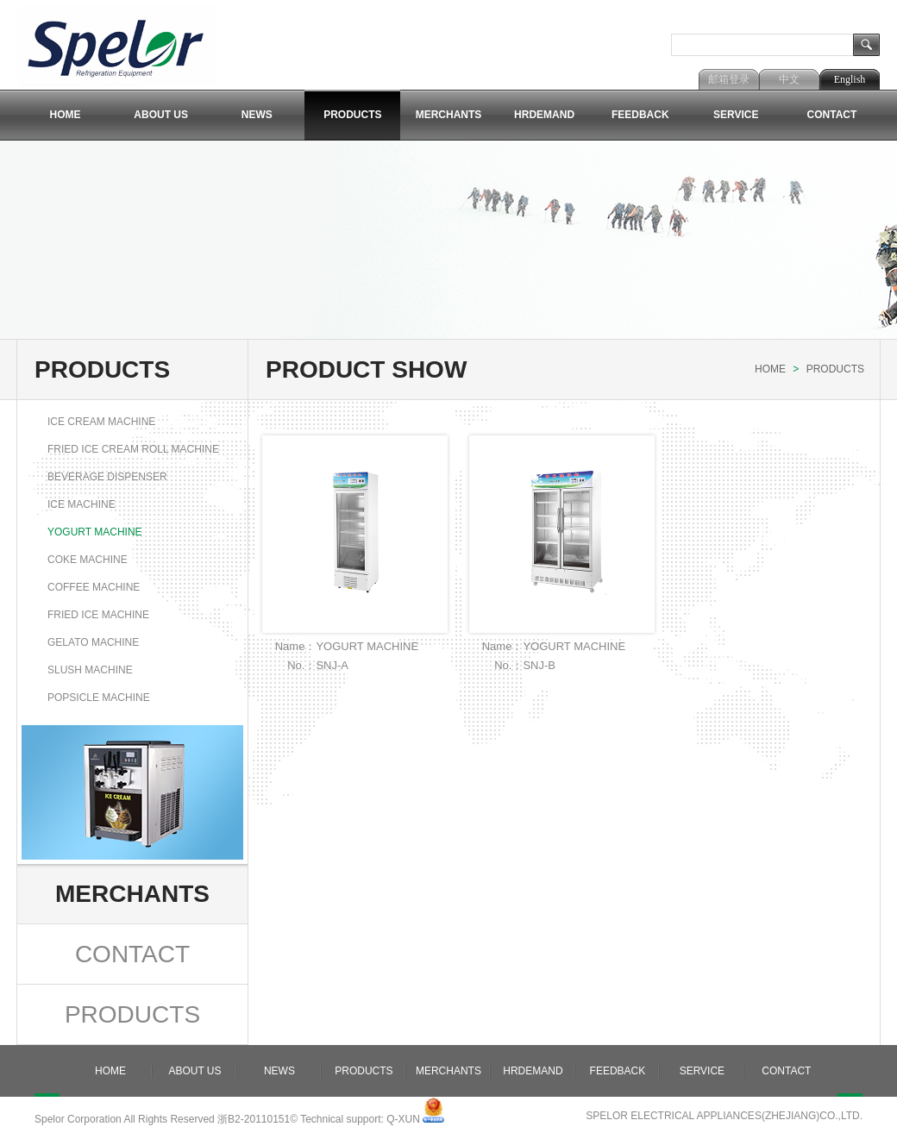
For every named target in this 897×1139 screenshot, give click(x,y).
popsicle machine (98, 698)
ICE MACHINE (81, 504)
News (257, 115)
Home (65, 115)
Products (352, 115)
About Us (161, 115)
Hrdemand (544, 115)
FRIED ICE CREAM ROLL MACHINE (133, 449)
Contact (832, 115)
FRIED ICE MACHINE (98, 615)
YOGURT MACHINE (94, 532)
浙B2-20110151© (257, 1119)
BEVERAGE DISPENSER (107, 477)
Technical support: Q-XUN (360, 1119)
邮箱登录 (729, 79)
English (850, 79)
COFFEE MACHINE (93, 587)
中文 (789, 79)
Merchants (449, 115)
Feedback (640, 115)
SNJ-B (539, 665)
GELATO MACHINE (93, 642)
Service (735, 115)
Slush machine (90, 670)
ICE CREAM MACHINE (101, 422)
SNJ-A (332, 665)
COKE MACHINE (87, 560)
